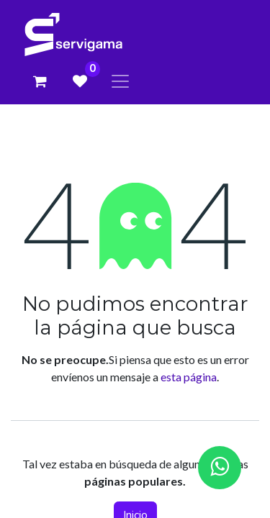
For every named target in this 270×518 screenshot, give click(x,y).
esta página (189, 376)
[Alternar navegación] (120, 81)
